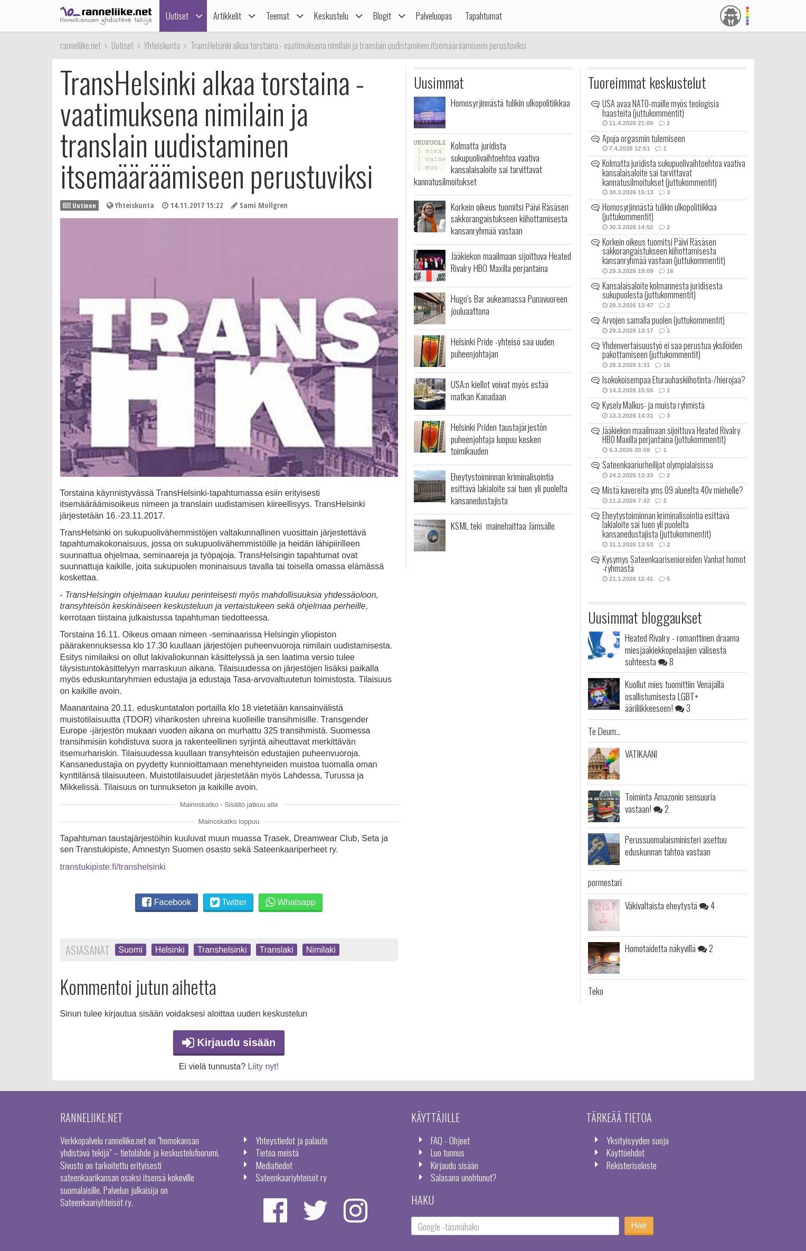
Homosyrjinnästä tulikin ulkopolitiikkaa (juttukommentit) (659, 212)
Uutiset (177, 15)
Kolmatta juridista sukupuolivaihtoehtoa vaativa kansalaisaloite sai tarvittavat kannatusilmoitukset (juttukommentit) (673, 172)
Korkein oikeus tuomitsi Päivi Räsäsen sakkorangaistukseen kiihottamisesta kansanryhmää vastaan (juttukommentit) (663, 251)
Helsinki (170, 949)
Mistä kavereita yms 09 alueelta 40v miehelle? (672, 490)
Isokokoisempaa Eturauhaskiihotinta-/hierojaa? (673, 379)
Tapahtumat (483, 15)
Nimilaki (321, 949)
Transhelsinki (222, 949)
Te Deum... (604, 731)
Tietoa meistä (277, 1152)
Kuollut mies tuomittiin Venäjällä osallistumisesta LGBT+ (674, 695)
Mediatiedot (273, 1165)
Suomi (131, 949)
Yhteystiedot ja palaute (291, 1140)
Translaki (276, 949)
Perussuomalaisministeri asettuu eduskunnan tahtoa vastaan (676, 845)
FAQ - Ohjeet (450, 1140)
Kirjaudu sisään (229, 1042)
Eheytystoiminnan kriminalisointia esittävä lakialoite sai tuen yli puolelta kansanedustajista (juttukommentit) (665, 524)
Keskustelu (331, 15)
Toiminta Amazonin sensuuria (670, 802)
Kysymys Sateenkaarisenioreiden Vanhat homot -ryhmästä (674, 564)
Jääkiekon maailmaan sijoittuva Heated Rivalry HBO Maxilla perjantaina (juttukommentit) (671, 435)
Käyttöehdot (625, 1152)
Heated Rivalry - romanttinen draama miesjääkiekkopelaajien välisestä (682, 649)
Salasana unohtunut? (464, 1177)
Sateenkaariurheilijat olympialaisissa (657, 464)
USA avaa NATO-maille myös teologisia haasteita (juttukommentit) (660, 108)
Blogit (382, 15)
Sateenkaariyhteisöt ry (291, 1177)
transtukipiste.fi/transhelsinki (113, 866)
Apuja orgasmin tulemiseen (643, 138)
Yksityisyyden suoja (637, 1140)
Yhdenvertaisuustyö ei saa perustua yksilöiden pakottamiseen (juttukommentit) (672, 350)
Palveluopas (434, 15)
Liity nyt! (263, 1066)
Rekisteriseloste (631, 1165)
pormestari (605, 882)
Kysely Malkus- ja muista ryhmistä (653, 405)
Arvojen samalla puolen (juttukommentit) (663, 320)
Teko (595, 991)
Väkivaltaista (670, 905)
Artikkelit (227, 15)
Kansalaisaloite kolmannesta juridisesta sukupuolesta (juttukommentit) (662, 290)
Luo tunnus (447, 1152)
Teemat (277, 15)
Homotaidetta (669, 948)
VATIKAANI (641, 753)
